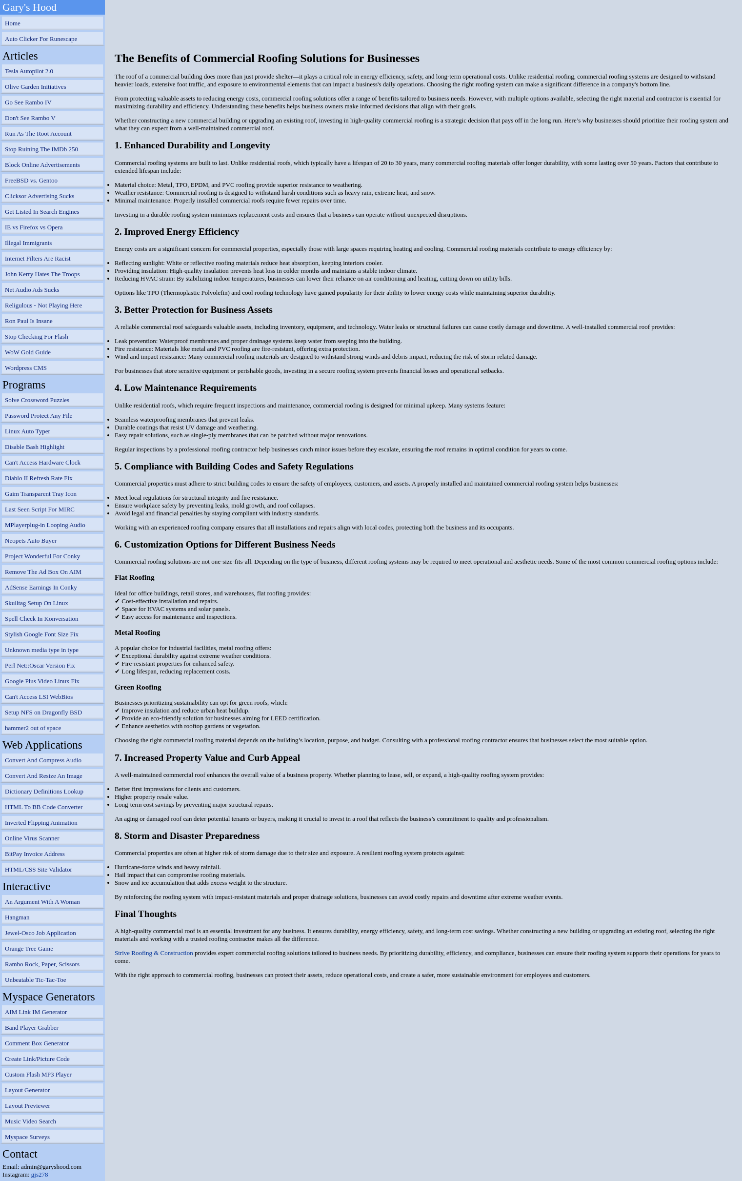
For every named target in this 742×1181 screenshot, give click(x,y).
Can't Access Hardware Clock (42, 462)
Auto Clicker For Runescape (41, 38)
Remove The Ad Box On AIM (43, 571)
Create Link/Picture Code (37, 1058)
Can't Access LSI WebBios (39, 696)
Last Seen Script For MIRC (40, 509)
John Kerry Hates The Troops (42, 274)
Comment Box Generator (37, 1043)
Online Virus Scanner (32, 838)
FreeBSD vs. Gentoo (31, 180)
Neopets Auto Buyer (31, 540)
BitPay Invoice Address (35, 853)
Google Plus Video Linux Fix (42, 681)
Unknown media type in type (42, 649)
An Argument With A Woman (42, 901)
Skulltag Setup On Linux (36, 603)
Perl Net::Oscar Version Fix (40, 665)
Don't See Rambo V (30, 118)
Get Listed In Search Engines (42, 211)
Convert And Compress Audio (43, 760)
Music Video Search (30, 1121)
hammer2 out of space (33, 728)
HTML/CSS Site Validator (38, 869)
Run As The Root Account (38, 133)
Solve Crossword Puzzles (37, 400)
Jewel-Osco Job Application (40, 933)
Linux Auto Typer (27, 431)
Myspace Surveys (27, 1136)
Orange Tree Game (29, 948)
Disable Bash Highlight (34, 446)
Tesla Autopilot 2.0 (29, 71)
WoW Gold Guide (28, 352)
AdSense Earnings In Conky (41, 587)
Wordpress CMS (26, 367)
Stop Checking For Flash (36, 336)
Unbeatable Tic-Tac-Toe (35, 979)
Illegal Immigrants (28, 242)
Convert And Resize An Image (43, 775)
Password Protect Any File (38, 415)
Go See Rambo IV (28, 102)
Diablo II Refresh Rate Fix (39, 478)
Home (12, 23)
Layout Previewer (27, 1105)
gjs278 (39, 1174)
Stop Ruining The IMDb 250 (41, 149)
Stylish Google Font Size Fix (42, 634)
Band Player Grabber (32, 1027)
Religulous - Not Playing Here (43, 305)
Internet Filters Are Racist (38, 258)
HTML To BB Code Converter (43, 807)
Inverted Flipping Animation (41, 822)
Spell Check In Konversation (42, 618)
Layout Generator (27, 1090)
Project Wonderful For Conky (42, 556)
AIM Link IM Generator (36, 1012)
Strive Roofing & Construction (154, 953)
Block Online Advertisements (42, 164)
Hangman (17, 917)
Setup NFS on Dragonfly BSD (43, 712)
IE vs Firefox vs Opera (33, 227)
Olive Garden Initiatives (35, 86)
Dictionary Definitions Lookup (44, 791)
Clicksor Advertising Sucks (39, 196)
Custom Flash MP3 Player (38, 1074)
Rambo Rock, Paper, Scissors (42, 964)
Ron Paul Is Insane (29, 321)
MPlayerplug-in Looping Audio (45, 525)
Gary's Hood (29, 7)
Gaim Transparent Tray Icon (41, 493)
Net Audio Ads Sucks (32, 289)
